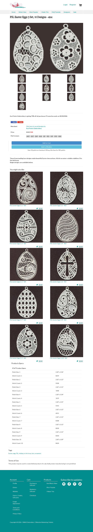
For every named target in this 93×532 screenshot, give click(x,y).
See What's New (52, 483)
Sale (74, 12)
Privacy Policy (17, 513)
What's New (22, 12)
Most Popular (34, 12)
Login (65, 5)
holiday (21, 453)
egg (14, 453)
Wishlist (15, 491)
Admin (51, 522)
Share (14, 122)
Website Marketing (42, 522)
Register (73, 5)
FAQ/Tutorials (56, 12)
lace (33, 453)
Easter (10, 453)
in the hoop (27, 453)
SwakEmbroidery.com (25, 6)
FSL (17, 453)
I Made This (45, 12)
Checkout (33, 495)
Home (13, 12)
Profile (15, 483)
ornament (38, 453)
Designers (67, 12)
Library (15, 487)
